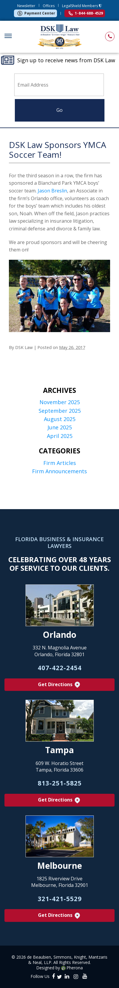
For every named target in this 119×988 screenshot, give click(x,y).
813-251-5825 (60, 783)
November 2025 (59, 402)
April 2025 (59, 436)
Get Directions (59, 685)
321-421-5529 (60, 899)
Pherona (74, 968)
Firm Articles (59, 463)
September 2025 (60, 410)
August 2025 (59, 419)
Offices (49, 5)
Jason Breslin (52, 190)
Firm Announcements (59, 471)
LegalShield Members (80, 5)
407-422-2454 (60, 668)
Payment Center (36, 13)
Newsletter (26, 5)
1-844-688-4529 (86, 13)
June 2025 (59, 427)
